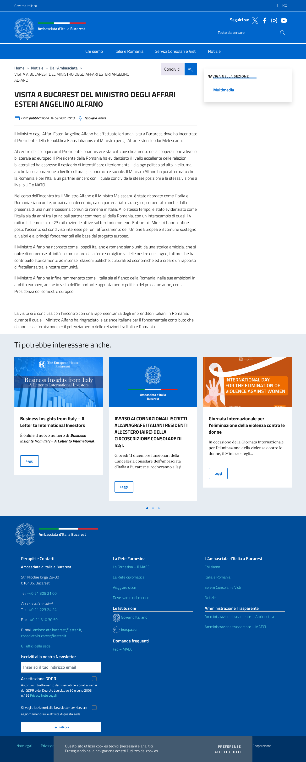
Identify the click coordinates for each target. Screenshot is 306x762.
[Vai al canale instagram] (273, 20)
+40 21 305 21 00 (42, 593)
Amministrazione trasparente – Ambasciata (239, 616)
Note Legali (49, 695)
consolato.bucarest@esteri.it (43, 636)
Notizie (37, 68)
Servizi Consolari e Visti (223, 587)
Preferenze (229, 746)
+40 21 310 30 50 (43, 619)
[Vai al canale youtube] (282, 20)
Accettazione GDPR (38, 678)
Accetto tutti (228, 752)
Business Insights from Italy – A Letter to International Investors (52, 422)
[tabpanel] (58, 430)
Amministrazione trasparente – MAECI (235, 627)
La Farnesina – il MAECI (132, 567)
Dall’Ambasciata (64, 68)
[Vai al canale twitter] (254, 20)
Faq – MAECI (123, 649)
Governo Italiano (25, 5)
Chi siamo (212, 567)
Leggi (32, 460)
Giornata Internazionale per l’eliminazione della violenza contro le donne (247, 425)
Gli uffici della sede (35, 646)
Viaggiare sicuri (124, 587)
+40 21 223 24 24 (42, 609)
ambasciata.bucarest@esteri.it (57, 630)
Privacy (35, 695)
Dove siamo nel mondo (131, 597)
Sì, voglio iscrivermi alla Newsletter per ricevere (54, 707)
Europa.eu (125, 629)
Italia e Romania (217, 577)
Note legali (24, 745)
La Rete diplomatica (128, 577)
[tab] (147, 508)
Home (19, 68)
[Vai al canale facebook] (263, 20)
